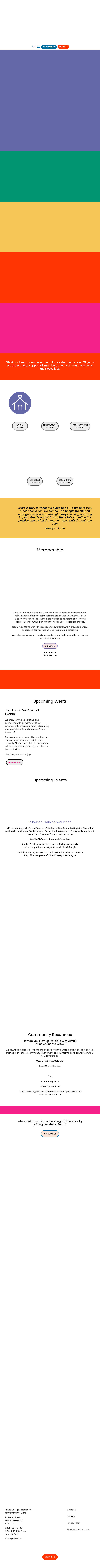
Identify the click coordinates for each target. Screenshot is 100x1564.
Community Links (50, 1080)
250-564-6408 (14, 1526)
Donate (64, 46)
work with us (50, 1132)
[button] (33, 47)
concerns (49, 1090)
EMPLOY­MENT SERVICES (50, 426)
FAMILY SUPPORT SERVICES (80, 426)
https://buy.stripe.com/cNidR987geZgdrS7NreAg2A (50, 854)
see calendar (14, 761)
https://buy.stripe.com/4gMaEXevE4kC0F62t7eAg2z (50, 846)
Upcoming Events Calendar (50, 1059)
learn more (50, 645)
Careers (71, 1515)
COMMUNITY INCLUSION (65, 481)
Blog (50, 1075)
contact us (55, 1093)
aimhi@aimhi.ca (13, 1537)
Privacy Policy (73, 1521)
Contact (71, 1508)
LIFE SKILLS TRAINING (35, 481)
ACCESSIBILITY (49, 47)
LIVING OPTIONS (20, 426)
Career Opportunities (50, 1085)
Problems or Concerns (78, 1528)
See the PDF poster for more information (50, 838)
